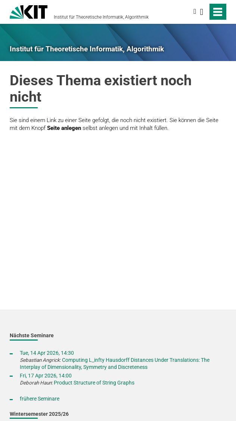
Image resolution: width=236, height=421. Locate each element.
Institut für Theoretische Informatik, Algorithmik (101, 17)
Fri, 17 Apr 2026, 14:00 (46, 376)
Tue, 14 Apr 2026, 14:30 (47, 353)
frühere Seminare (39, 399)
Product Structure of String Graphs (94, 383)
